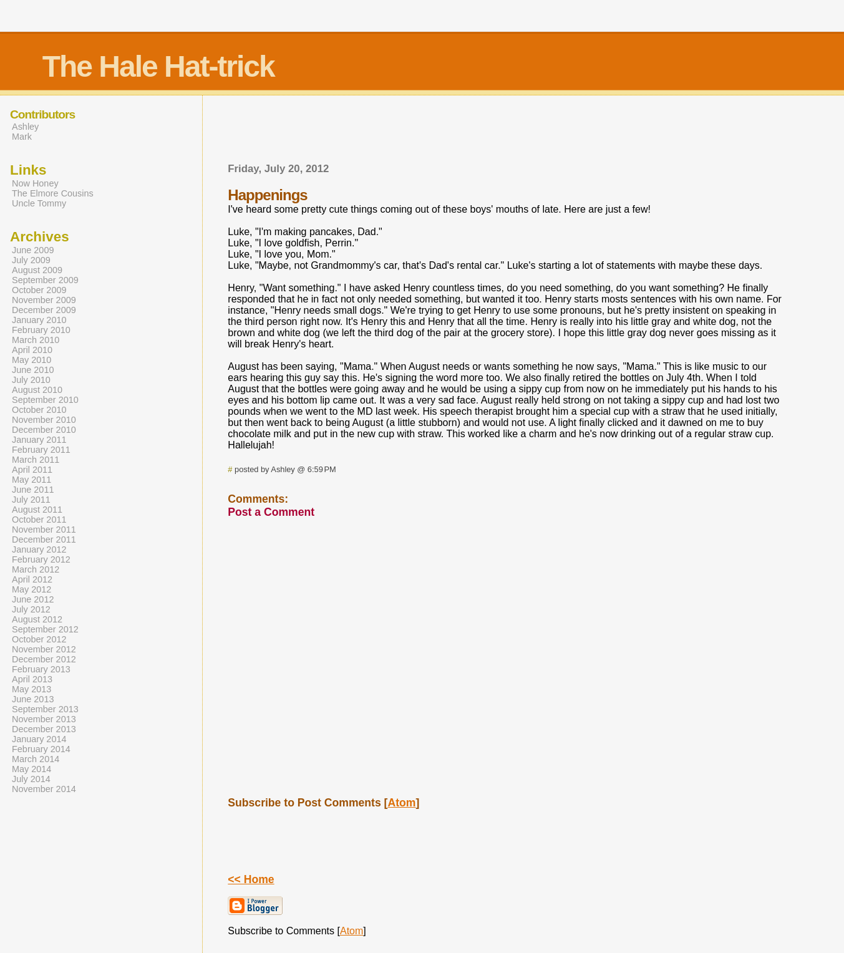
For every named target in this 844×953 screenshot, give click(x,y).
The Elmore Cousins (53, 193)
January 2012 (39, 549)
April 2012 (32, 579)
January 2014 (39, 739)
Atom (401, 802)
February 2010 (41, 330)
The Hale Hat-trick (158, 66)
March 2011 (35, 460)
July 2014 (31, 779)
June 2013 (33, 699)
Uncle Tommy (39, 203)
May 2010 (31, 360)
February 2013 (41, 669)
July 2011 (31, 500)
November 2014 (44, 789)
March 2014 (35, 759)
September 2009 (45, 280)
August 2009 (37, 270)
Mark (22, 137)
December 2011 (44, 539)
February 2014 (41, 749)
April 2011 (32, 470)
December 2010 (44, 430)
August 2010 (37, 390)
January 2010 (39, 320)
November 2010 (44, 420)
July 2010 (31, 380)
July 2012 (31, 609)
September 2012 (45, 629)
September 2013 (45, 709)
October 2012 (39, 639)
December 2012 (44, 659)
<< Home (251, 879)
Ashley (25, 127)
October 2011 (39, 520)
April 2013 (32, 679)
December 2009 (44, 310)
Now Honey (35, 183)
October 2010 (39, 410)
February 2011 (41, 450)
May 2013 (31, 689)
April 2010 (32, 350)
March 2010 (35, 340)
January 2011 (39, 440)
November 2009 (44, 300)
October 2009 (39, 290)
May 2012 (31, 589)
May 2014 (31, 769)
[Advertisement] (506, 133)
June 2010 (33, 370)
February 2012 (41, 559)
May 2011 (31, 480)
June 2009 (33, 250)
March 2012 (35, 569)
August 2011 (37, 510)
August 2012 (37, 619)
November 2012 (44, 649)
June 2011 (33, 490)
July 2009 (31, 260)
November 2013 (44, 719)
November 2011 (44, 530)
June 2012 (33, 599)
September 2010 (45, 400)
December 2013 (44, 729)
